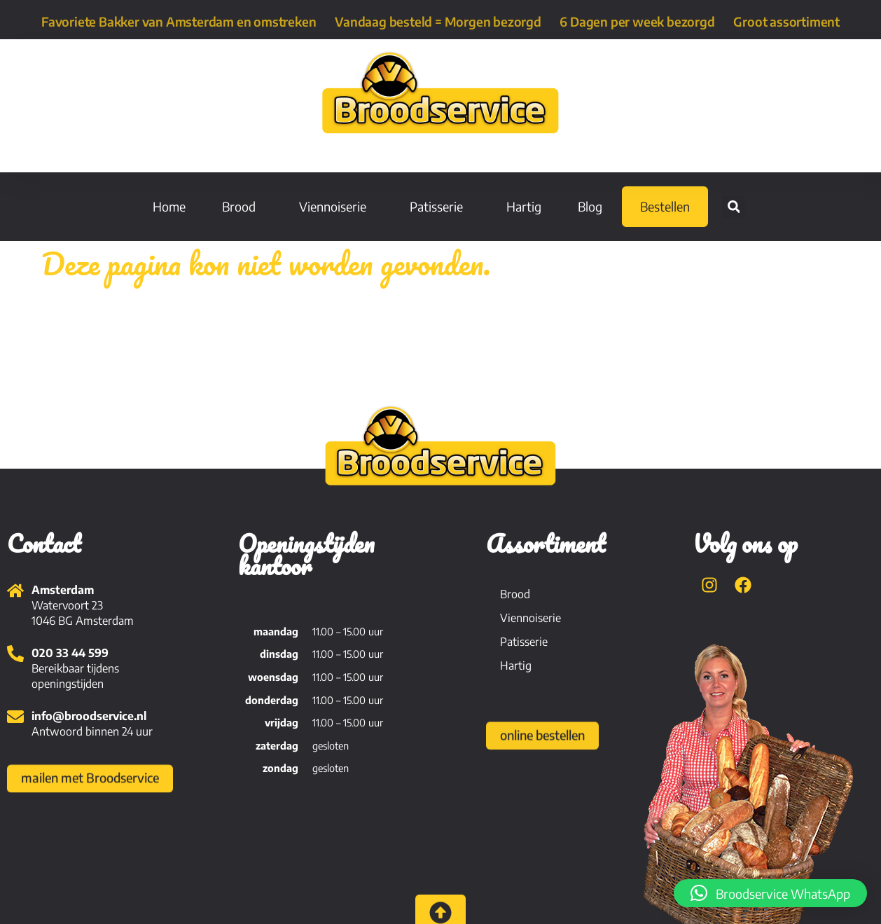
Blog (590, 206)
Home (169, 206)
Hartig (523, 206)
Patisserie (440, 206)
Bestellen (665, 206)
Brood (242, 206)
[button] (733, 207)
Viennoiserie (336, 206)
